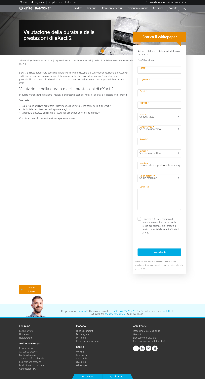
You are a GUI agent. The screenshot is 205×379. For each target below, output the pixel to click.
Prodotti (78, 8)
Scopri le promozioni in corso (63, 2)
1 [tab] (103, 52)
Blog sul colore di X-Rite (144, 337)
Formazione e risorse (137, 8)
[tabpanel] (102, 33)
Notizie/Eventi (25, 337)
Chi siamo (158, 8)
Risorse (80, 347)
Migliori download (28, 355)
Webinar (80, 351)
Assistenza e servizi (111, 8)
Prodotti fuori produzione (31, 365)
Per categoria (82, 334)
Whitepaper (82, 365)
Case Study (81, 358)
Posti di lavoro (26, 330)
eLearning (81, 361)
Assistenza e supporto (31, 343)
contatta (81, 311)
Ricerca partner (26, 348)
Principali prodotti (84, 330)
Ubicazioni (24, 334)
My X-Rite (39, 2)
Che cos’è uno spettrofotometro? (149, 341)
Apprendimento (63, 60)
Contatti (173, 8)
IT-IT (25, 2)
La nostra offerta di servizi (31, 358)
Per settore (81, 337)
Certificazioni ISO (27, 368)
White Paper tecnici (82, 60)
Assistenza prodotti (28, 351)
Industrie (91, 8)
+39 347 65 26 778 (176, 2)
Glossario (137, 334)
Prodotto (81, 326)
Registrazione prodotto (30, 361)
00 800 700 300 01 (116, 313)
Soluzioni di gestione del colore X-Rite (35, 60)
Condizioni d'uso (161, 265)
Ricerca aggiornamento (87, 341)
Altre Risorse (140, 326)
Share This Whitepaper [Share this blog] (28, 289)
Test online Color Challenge (146, 330)
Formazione (81, 355)
